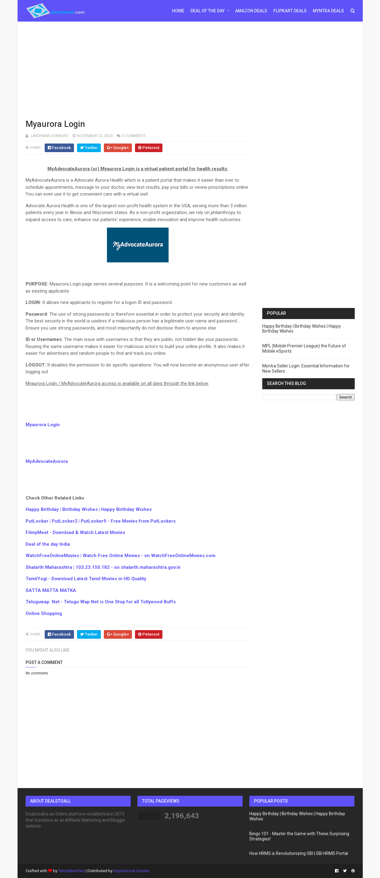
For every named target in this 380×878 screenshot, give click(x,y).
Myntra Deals (328, 10)
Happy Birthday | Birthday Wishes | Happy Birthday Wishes (89, 509)
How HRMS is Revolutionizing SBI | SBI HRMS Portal (298, 853)
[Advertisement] (190, 69)
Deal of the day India (48, 544)
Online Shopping (44, 613)
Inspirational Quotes (131, 870)
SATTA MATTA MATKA (51, 590)
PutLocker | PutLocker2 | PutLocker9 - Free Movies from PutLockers (101, 521)
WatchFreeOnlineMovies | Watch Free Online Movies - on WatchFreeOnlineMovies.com (120, 555)
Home (178, 10)
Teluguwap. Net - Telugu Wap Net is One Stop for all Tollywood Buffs (101, 602)
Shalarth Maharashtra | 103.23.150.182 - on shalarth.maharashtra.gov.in (103, 567)
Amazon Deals (251, 10)
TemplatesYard (71, 870)
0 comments (133, 136)
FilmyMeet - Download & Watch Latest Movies (75, 532)
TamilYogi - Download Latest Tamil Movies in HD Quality (86, 578)
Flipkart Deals (290, 10)
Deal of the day (207, 10)
